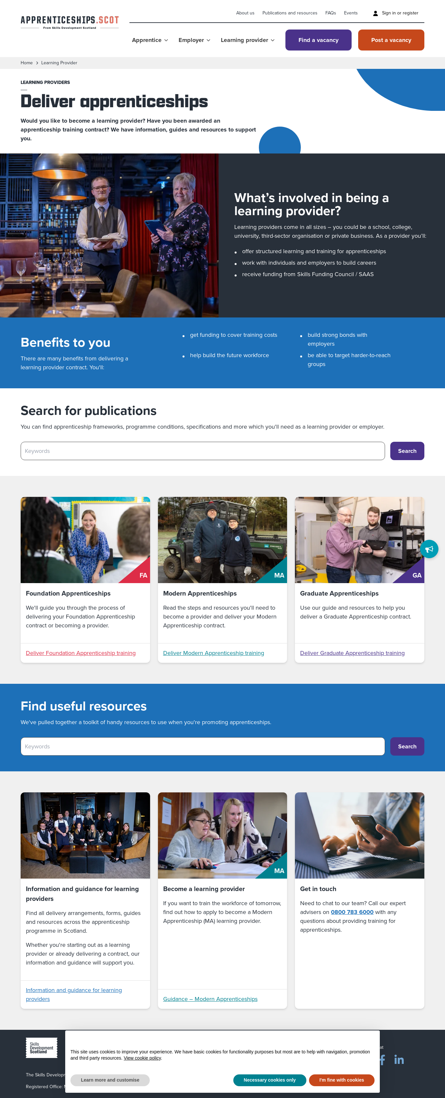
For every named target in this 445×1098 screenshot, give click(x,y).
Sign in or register (395, 13)
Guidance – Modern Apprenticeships (210, 999)
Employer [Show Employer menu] (194, 40)
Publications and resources (290, 13)
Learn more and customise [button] (110, 1080)
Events (351, 13)
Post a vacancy (391, 40)
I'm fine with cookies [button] (341, 1080)
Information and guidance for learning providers (74, 994)
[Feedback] (429, 549)
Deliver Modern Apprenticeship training (213, 653)
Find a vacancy (319, 40)
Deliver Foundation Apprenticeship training (81, 653)
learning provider (59, 63)
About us (245, 13)
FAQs (330, 13)
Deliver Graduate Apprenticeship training (352, 653)
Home (27, 63)
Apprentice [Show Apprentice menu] (150, 40)
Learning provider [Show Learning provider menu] (248, 40)
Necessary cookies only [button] (270, 1080)
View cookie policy (142, 1058)
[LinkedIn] (399, 1058)
